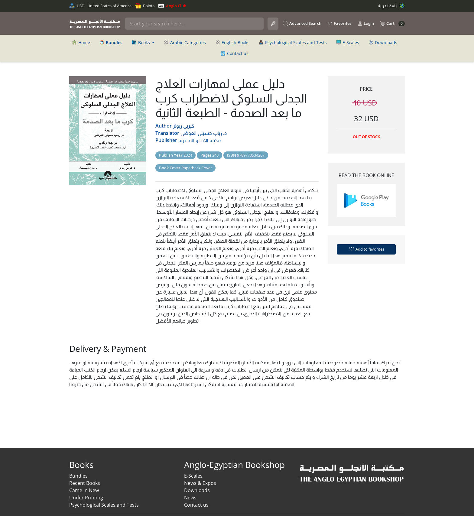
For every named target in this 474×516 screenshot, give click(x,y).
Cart (392, 24)
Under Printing (86, 497)
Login (365, 24)
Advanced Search (302, 24)
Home (81, 42)
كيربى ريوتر (183, 125)
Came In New (84, 490)
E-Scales (347, 42)
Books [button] (141, 42)
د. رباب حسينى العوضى (203, 133)
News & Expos (200, 483)
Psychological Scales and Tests (293, 42)
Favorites (339, 24)
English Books (232, 42)
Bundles (78, 475)
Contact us (234, 53)
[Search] (194, 24)
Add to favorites (366, 249)
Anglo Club (172, 5)
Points (144, 5)
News (190, 497)
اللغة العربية (391, 5)
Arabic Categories (185, 42)
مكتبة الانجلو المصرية (199, 140)
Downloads (383, 42)
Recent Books (84, 483)
